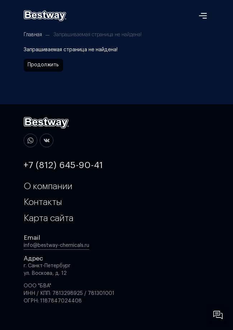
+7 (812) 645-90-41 (63, 165)
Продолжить (43, 64)
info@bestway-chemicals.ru (56, 245)
